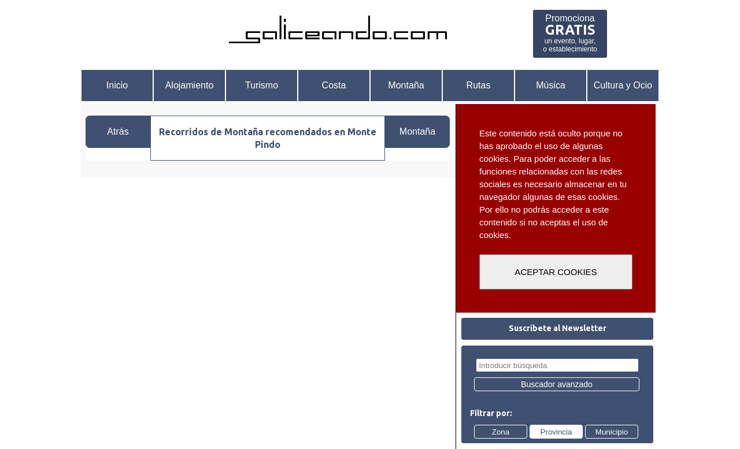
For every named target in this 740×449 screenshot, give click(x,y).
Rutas (479, 85)
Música (550, 85)
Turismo (261, 85)
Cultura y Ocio (623, 85)
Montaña (406, 85)
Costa (334, 85)
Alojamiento (189, 85)
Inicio (117, 85)
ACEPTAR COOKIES (556, 272)
